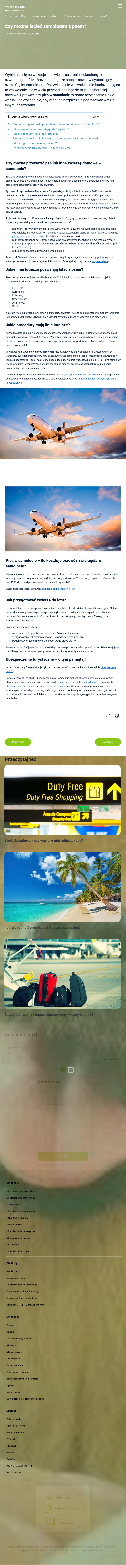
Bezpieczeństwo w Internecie (22, 1379)
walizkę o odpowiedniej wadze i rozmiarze (80, 374)
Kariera (10, 1332)
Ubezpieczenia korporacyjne (21, 1285)
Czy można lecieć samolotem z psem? (86, 16)
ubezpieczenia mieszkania (20, 686)
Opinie (10, 1386)
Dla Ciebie (12, 1183)
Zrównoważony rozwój (18, 1339)
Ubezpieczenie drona (17, 1252)
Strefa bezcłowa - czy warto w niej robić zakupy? (43, 841)
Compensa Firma (15, 1279)
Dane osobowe (14, 1366)
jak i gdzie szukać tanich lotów (57, 588)
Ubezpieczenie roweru (18, 1238)
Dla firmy (11, 1263)
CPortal (10, 1440)
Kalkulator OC (14, 1205)
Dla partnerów (14, 1352)
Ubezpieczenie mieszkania (20, 1211)
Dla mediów (13, 1359)
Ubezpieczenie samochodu (20, 1198)
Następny (107, 742)
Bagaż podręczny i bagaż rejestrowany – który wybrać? (48, 1015)
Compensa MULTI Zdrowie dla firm (25, 1305)
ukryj (96, 116)
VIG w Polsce (13, 1473)
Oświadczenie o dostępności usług (25, 1399)
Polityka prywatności (18, 1372)
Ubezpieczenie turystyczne (20, 1232)
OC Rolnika (12, 1245)
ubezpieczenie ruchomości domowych (80, 682)
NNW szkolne (13, 1225)
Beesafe (10, 1453)
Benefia (10, 1460)
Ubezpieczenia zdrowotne (20, 1191)
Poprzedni (18, 742)
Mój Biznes (12, 1272)
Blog (23, 16)
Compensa (11, 16)
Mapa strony (13, 1393)
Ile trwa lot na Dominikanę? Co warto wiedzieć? (42, 928)
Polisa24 (11, 1446)
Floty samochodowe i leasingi (22, 1292)
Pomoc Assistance (16, 1426)
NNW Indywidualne (17, 1218)
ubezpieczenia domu (51, 686)
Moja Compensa (15, 1433)
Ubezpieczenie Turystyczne (45, 16)
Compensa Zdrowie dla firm (21, 1299)
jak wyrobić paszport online (28, 236)
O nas (9, 1326)
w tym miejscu (100, 261)
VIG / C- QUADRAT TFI (19, 1467)
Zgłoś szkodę (13, 1420)
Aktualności (13, 1346)
